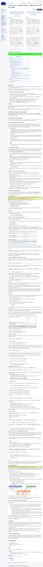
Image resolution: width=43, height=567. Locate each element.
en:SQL (10, 556)
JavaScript (32, 374)
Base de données (12, 539)
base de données (19, 87)
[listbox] (37, 9)
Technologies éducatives (3, 24)
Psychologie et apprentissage (3, 20)
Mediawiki (16, 137)
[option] (35, 9)
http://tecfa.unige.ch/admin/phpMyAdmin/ (15, 554)
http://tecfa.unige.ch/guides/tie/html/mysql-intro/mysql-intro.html (18, 549)
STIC (41, 56)
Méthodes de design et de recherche (3, 18)
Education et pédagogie (3, 16)
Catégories (10, 560)
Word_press (15, 461)
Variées (3, 25)
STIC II (32, 54)
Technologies (4, 23)
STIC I (29, 54)
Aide (41, 4)
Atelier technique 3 (18, 109)
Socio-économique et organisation (3, 22)
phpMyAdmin (24, 106)
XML (23, 157)
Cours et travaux (4, 15)
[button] (35, 9)
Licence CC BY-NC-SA (20, 564)
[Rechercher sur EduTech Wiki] (38, 3)
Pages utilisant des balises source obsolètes (18, 560)
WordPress (12, 137)
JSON (39, 156)
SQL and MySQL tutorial (12, 547)
